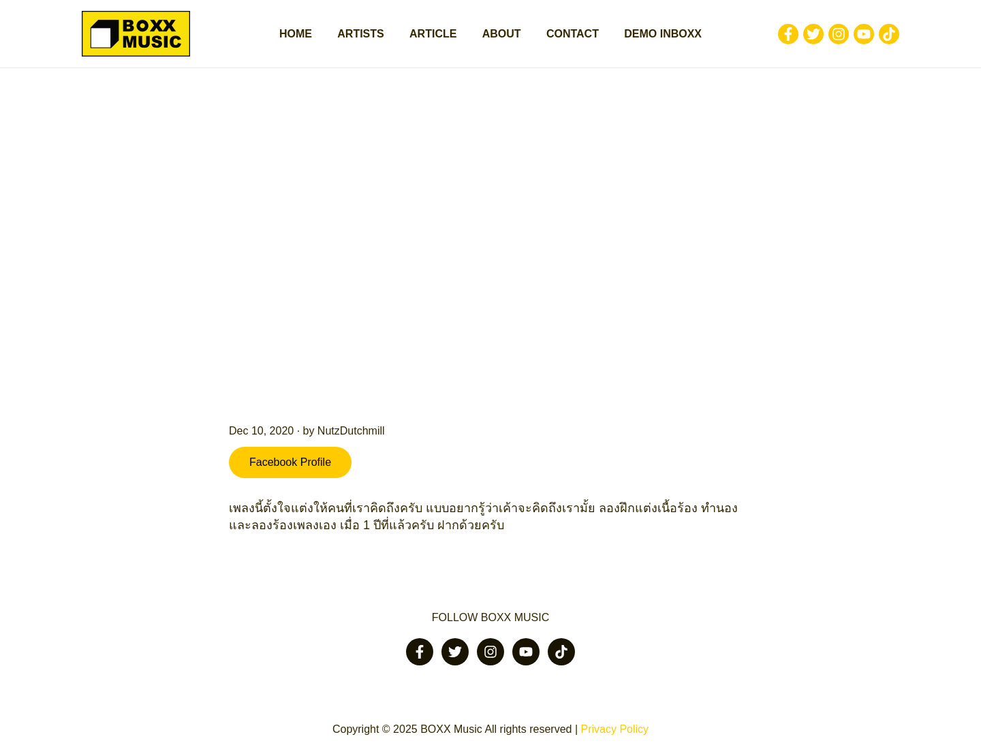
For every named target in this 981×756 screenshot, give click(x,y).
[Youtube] (864, 34)
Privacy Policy (614, 729)
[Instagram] (838, 34)
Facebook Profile (290, 462)
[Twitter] (813, 34)
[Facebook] (788, 34)
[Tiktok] (889, 34)
